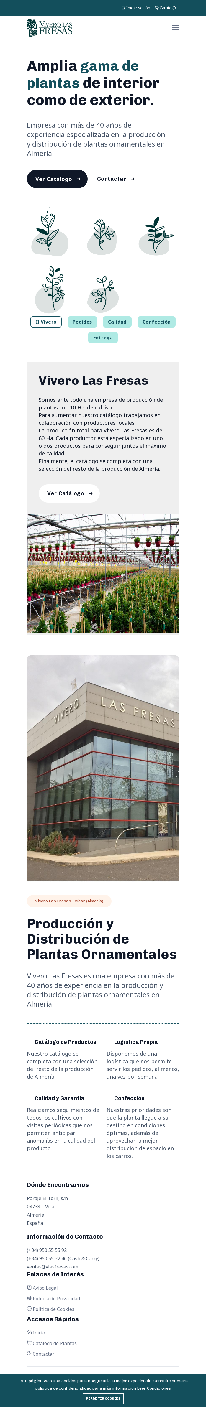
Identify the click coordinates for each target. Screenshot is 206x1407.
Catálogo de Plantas (52, 1346)
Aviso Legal (42, 1291)
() (166, 7)
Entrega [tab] (103, 339)
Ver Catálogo (55, 179)
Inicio (36, 1336)
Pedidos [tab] (82, 323)
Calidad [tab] (117, 323)
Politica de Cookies (50, 1312)
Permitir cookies (103, 1399)
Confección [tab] (157, 323)
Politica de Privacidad (53, 1302)
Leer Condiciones (154, 1388)
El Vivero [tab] (46, 323)
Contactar (115, 180)
